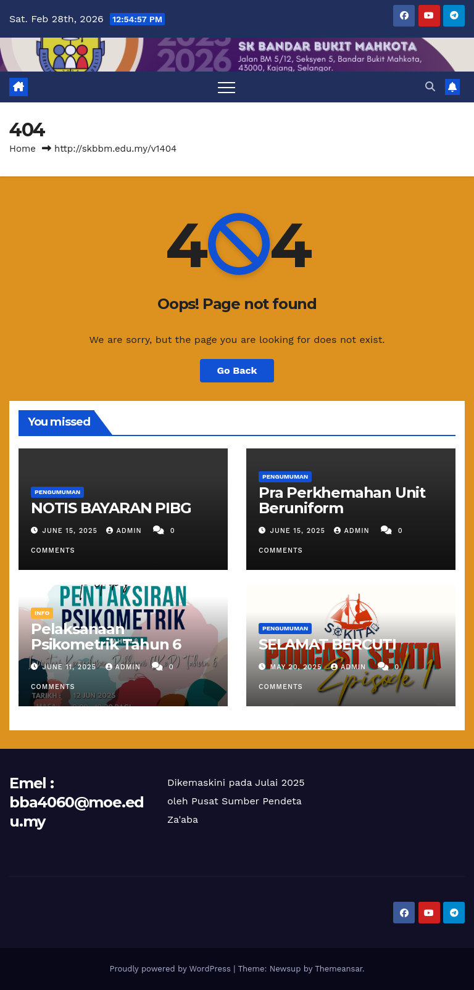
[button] (430, 87)
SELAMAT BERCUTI (327, 644)
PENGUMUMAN (57, 492)
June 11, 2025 (71, 667)
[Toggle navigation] (226, 86)
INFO (42, 612)
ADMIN (125, 531)
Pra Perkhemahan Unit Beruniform (342, 500)
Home (22, 148)
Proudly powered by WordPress (171, 968)
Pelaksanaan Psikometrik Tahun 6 (106, 636)
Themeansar (338, 968)
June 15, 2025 (72, 531)
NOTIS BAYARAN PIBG (111, 508)
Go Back (237, 370)
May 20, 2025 (297, 667)
